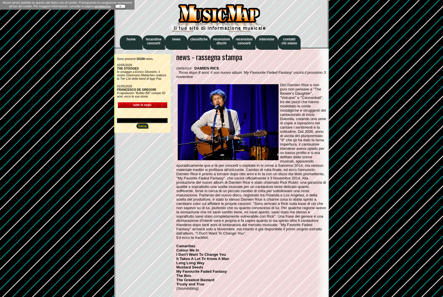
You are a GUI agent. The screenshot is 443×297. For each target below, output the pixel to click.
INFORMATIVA (102, 6)
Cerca (142, 126)
